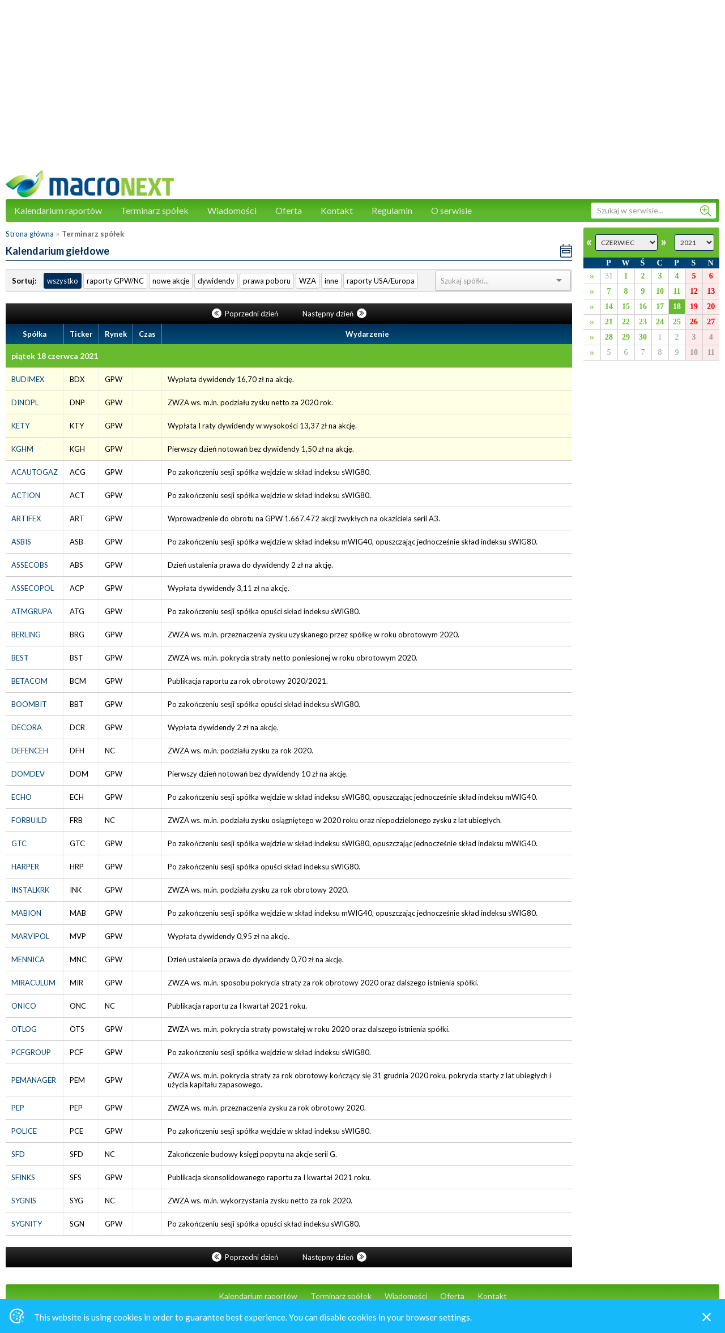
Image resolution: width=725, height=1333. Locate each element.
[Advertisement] (362, 90)
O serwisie (451, 210)
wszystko (62, 280)
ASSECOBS (29, 564)
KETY (20, 425)
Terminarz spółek (155, 210)
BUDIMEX (27, 379)
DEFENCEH (29, 750)
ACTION (25, 495)
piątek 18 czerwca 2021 (54, 356)
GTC (19, 843)
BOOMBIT (29, 704)
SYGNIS (23, 1200)
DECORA (26, 727)
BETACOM (29, 680)
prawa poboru (267, 280)
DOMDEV (28, 773)
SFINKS (23, 1177)
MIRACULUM (33, 982)
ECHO (21, 796)
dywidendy (216, 280)
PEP (17, 1107)
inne (331, 280)
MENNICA (28, 959)
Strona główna (30, 233)
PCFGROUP (31, 1052)
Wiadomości (232, 210)
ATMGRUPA (31, 611)
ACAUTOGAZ (34, 472)
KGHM (22, 448)
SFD (18, 1154)
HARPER (25, 866)
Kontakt (337, 210)
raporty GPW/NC (115, 280)
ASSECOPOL (32, 588)
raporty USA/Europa (381, 280)
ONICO (23, 1005)
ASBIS (21, 541)
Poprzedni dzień (246, 313)
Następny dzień (334, 313)
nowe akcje (170, 280)
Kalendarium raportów (58, 210)
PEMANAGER (33, 1080)
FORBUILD (29, 820)
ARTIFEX (26, 518)
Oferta (288, 210)
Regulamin (392, 210)
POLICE (24, 1130)
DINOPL (25, 402)
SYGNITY (26, 1223)
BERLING (26, 634)
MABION (26, 913)
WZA (307, 280)
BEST (20, 657)
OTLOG (24, 1029)
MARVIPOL (30, 936)
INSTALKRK (30, 889)
